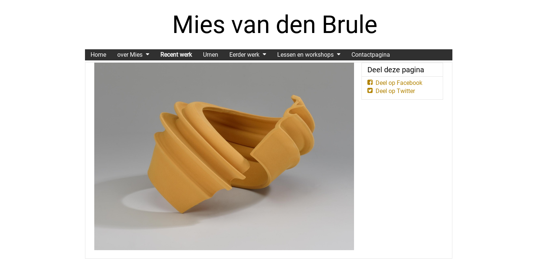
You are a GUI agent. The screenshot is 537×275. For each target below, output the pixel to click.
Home (98, 54)
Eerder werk (244, 54)
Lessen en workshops (305, 54)
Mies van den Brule (274, 24)
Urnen (210, 54)
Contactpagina (370, 54)
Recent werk (176, 54)
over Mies (130, 54)
